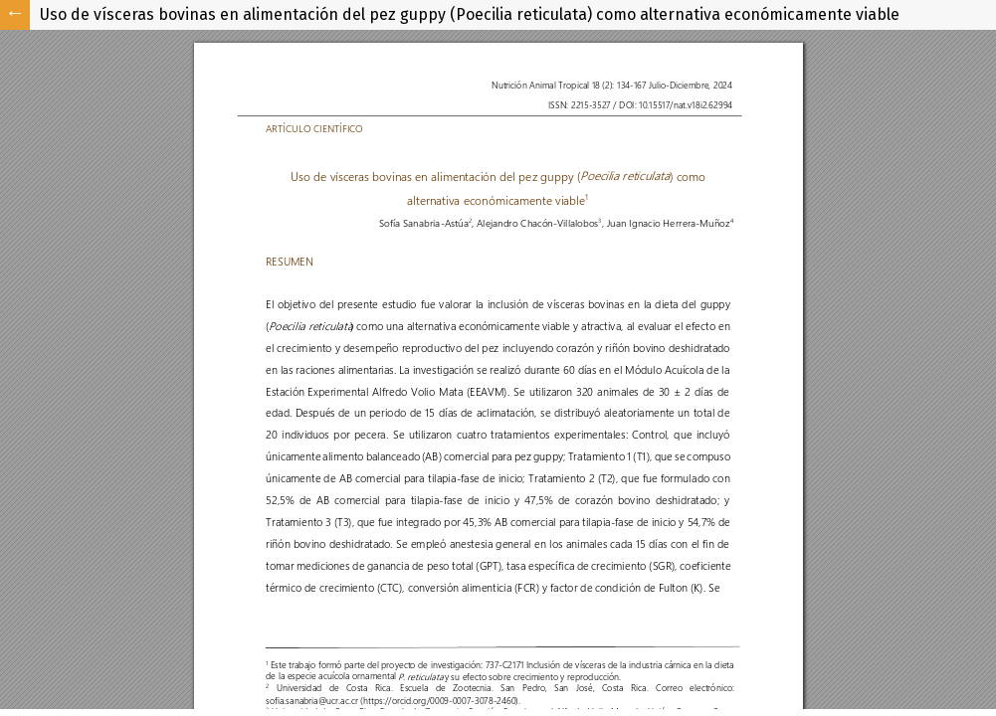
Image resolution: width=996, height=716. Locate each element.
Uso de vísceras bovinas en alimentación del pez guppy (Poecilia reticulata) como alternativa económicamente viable (469, 14)
